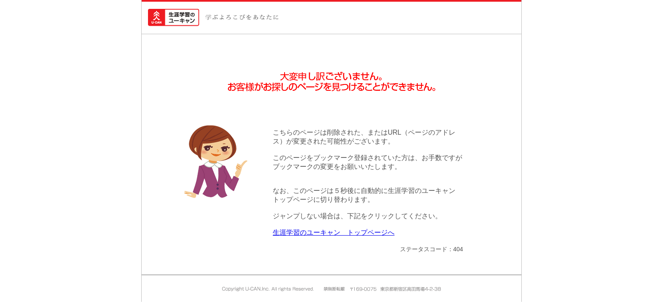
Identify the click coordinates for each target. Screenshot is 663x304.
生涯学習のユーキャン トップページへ (334, 232)
